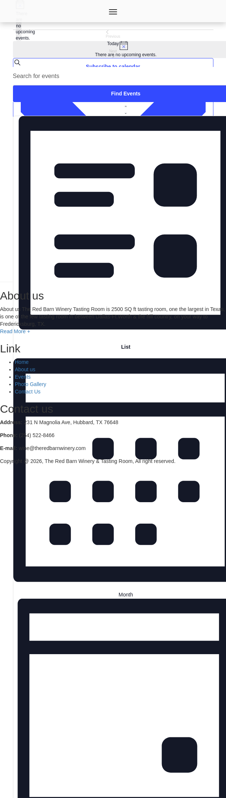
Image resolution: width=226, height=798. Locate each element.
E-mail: (8, 448)
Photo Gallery (30, 384)
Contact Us (27, 392)
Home (22, 362)
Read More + (15, 331)
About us (25, 369)
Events (23, 377)
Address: (11, 422)
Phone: (8, 435)
